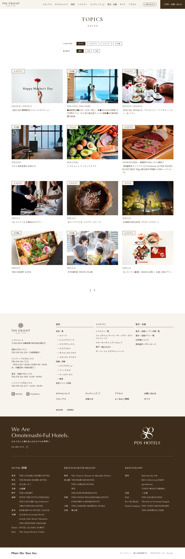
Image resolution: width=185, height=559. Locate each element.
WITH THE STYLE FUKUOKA (34, 497)
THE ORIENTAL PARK (153, 510)
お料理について (142, 340)
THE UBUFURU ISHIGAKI (32, 523)
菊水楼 (74, 510)
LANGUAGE (150, 4)
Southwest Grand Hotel (31, 514)
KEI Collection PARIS (153, 480)
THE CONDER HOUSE (82, 484)
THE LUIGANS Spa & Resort (34, 501)
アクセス (132, 4)
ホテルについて (61, 4)
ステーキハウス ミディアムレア (109, 342)
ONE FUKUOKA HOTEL (31, 506)
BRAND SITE (20, 447)
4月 (96, 51)
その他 (117, 43)
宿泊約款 (59, 410)
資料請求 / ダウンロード (146, 344)
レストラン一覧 (102, 331)
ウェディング (97, 4)
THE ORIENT (26, 493)
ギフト (122, 4)
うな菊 (145, 493)
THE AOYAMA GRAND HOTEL (34, 475)
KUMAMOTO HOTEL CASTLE (34, 510)
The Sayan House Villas (32, 532)
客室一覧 (59, 331)
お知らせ (89, 399)
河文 (73, 488)
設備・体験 (60, 361)
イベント (106, 43)
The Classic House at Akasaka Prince (91, 475)
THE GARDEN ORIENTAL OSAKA (88, 506)
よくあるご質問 (122, 399)
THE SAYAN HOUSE (152, 497)
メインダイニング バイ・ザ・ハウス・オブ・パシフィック (115, 337)
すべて (80, 43)
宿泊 (73, 4)
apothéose (147, 484)
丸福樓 (22, 488)
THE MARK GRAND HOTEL (33, 480)
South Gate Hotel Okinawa (33, 519)
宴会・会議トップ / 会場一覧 (148, 331)
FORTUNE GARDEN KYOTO (85, 501)
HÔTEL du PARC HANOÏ (31, 527)
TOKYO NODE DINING (153, 488)
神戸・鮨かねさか (103, 347)
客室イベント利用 (63, 383)
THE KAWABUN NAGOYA (84, 493)
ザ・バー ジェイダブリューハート (110, 351)
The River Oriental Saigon (155, 501)
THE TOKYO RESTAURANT (155, 506)
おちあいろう (25, 484)
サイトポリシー (126, 553)
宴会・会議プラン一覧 (145, 335)
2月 (88, 51)
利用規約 (70, 410)
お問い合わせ (150, 393)
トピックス (47, 4)
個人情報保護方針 (140, 553)
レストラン (82, 4)
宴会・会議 (112, 4)
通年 (80, 51)
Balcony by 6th (149, 475)
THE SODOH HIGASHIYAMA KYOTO (90, 497)
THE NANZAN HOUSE (82, 480)
